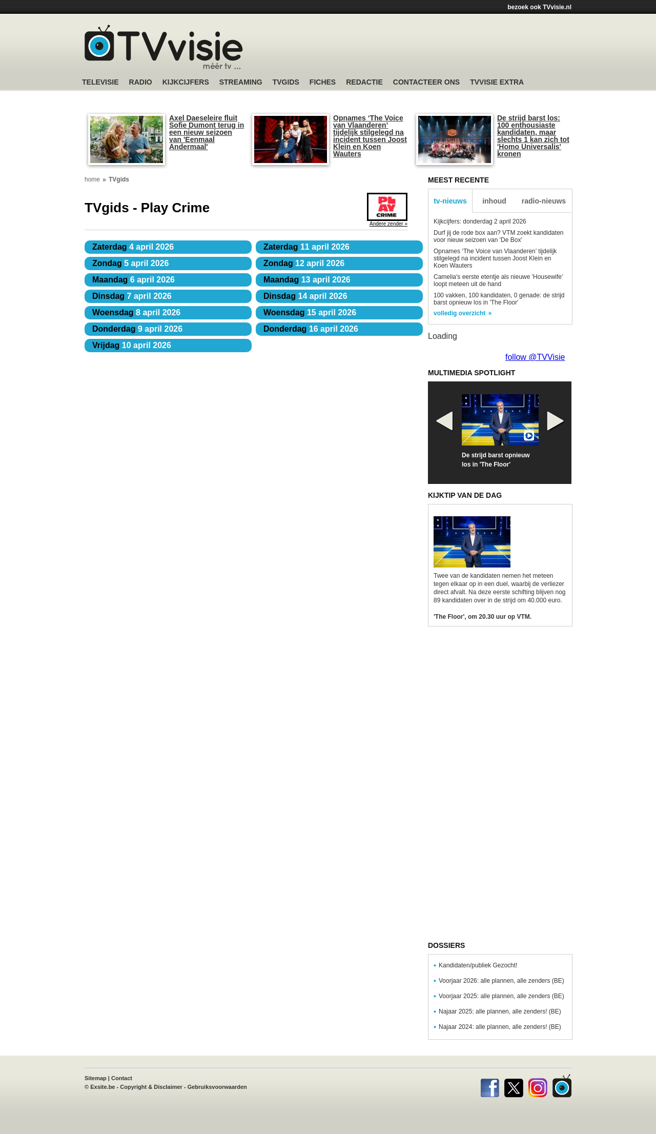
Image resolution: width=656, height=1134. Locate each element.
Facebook (489, 1086)
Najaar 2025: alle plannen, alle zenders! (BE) (500, 1011)
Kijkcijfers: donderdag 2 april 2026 (480, 221)
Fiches (323, 82)
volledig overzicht (459, 313)
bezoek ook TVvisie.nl (539, 7)
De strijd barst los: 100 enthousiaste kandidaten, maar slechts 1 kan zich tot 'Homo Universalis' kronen (533, 135)
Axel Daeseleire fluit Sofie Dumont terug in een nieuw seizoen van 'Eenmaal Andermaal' (206, 132)
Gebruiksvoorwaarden (217, 1087)
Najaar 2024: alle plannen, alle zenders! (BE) (500, 1026)
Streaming (240, 82)
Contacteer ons (426, 82)
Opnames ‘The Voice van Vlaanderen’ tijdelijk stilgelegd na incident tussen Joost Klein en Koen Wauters (370, 135)
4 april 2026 (133, 246)
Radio (140, 82)
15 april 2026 (309, 312)
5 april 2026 (130, 263)
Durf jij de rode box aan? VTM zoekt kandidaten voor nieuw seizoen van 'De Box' (498, 236)
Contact (121, 1078)
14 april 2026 (305, 296)
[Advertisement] (425, 48)
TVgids (286, 82)
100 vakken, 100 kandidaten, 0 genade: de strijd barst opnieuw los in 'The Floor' (499, 299)
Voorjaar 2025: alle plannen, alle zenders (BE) (501, 996)
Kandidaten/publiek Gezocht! (478, 965)
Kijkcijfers (185, 82)
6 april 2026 (133, 279)
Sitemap (96, 1078)
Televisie (100, 82)
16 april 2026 (310, 329)
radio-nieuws (544, 201)
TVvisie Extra (497, 82)
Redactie (364, 82)
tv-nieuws (450, 201)
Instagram (537, 1086)
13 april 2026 (307, 279)
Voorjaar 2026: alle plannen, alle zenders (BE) (501, 980)
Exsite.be (102, 1087)
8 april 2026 (136, 312)
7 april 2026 (132, 296)
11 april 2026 (306, 246)
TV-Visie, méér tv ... (164, 47)
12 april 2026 (303, 263)
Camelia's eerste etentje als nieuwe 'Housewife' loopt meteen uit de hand (498, 280)
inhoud (494, 201)
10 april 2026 (131, 345)
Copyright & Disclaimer (151, 1087)
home (92, 179)
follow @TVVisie (535, 357)
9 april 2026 (137, 329)
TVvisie (561, 1086)
